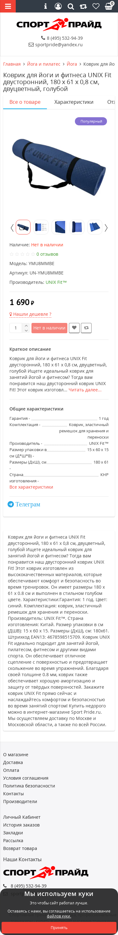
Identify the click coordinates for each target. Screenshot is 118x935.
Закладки (13, 833)
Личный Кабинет (22, 817)
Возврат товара (20, 848)
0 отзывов (47, 254)
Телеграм (27, 504)
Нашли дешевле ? (30, 314)
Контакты (13, 794)
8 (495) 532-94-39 (62, 38)
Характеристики (73, 101)
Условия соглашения (25, 778)
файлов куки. (59, 916)
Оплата (11, 770)
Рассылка (13, 840)
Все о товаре (25, 101)
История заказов (21, 825)
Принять (59, 927)
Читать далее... (85, 390)
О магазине (15, 754)
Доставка (13, 762)
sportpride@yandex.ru (56, 45)
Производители (20, 801)
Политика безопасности (29, 786)
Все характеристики (31, 487)
